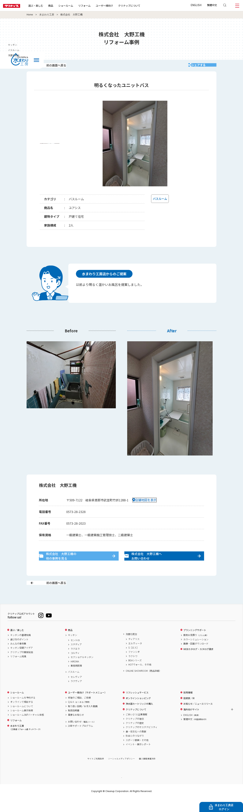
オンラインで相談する (21, 715)
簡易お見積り (195, 648)
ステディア (76, 657)
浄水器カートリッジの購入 (139, 717)
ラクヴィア (76, 694)
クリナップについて (141, 5)
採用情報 (188, 706)
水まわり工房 (46, 14)
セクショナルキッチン (82, 670)
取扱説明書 (73, 723)
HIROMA (75, 674)
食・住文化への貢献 (136, 744)
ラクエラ (75, 662)
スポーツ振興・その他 (137, 753)
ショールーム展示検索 (21, 723)
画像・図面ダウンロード (195, 656)
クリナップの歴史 (135, 736)
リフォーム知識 (18, 669)
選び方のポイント (19, 652)
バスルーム (73, 685)
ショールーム (77, 5)
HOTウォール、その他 (139, 678)
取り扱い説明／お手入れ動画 (83, 719)
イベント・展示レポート (138, 757)
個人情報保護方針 (147, 772)
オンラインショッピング (138, 711)
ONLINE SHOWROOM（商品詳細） (143, 684)
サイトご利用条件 (95, 772)
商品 (70, 643)
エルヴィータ (135, 656)
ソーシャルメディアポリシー (121, 772)
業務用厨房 (76, 679)
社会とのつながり (135, 749)
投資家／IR (189, 711)
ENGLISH (196, 5)
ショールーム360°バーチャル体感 (27, 728)
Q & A (79, 715)
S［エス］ (133, 660)
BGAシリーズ (135, 673)
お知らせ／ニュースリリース (198, 717)
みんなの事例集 (18, 656)
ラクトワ (132, 669)
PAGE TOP (121, 791)
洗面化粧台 (131, 647)
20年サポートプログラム (80, 739)
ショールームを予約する (22, 711)
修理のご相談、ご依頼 (79, 711)
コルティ (75, 666)
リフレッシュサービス (137, 706)
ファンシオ (134, 665)
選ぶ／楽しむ (17, 643)
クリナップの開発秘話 (21, 665)
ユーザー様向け (116, 5)
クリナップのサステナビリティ (141, 740)
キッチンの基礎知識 (20, 648)
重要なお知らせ (76, 728)
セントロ (75, 653)
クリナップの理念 (135, 732)
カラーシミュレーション (195, 652)
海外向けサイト (191, 722)
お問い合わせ (82, 734)
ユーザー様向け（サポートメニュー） (87, 706)
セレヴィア (76, 690)
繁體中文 (212, 5)
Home (30, 14)
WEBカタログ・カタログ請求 (198, 662)
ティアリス (134, 652)
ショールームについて (21, 719)
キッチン (72, 648)
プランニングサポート (194, 643)
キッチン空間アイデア (21, 661)
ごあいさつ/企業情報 (136, 727)
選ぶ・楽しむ (47, 5)
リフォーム (96, 5)
